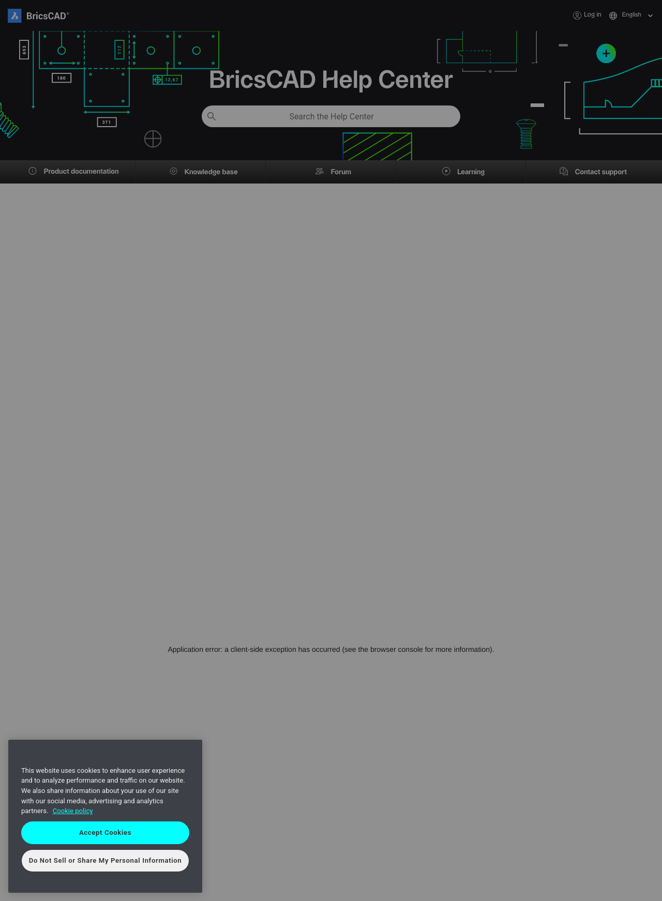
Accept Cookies (105, 832)
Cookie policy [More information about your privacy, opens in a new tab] (73, 811)
